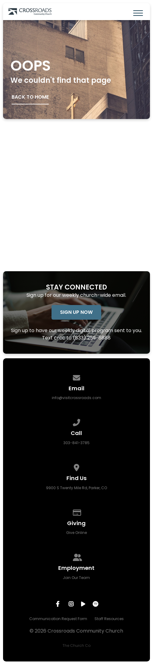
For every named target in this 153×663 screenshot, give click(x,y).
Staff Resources (109, 618)
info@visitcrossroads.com (76, 397)
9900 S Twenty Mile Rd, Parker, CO (76, 487)
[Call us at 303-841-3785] (76, 421)
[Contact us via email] (76, 376)
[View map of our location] (76, 466)
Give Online (76, 532)
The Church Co (76, 645)
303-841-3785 (76, 442)
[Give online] (76, 511)
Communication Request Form (58, 618)
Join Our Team (76, 577)
